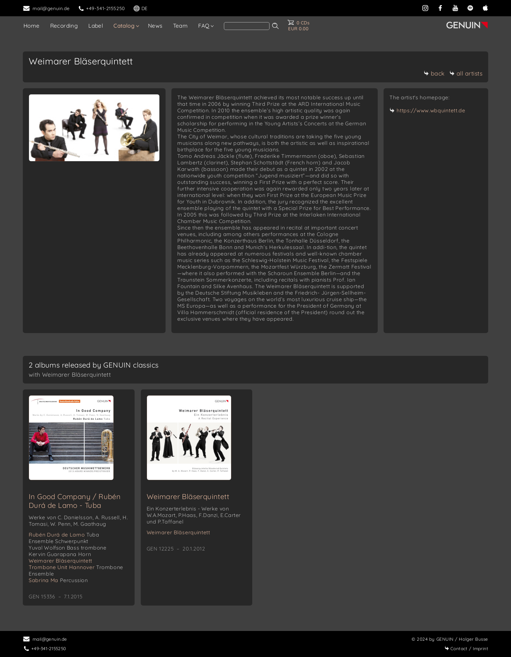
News (155, 25)
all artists (466, 73)
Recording (64, 25)
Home (31, 25)
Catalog (124, 25)
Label (95, 25)
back (434, 73)
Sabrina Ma (58, 580)
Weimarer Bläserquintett (60, 560)
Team (180, 25)
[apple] (485, 7)
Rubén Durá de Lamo (64, 534)
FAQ (203, 25)
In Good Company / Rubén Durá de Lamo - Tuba (75, 501)
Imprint (466, 648)
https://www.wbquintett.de (431, 110)
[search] (247, 26)
